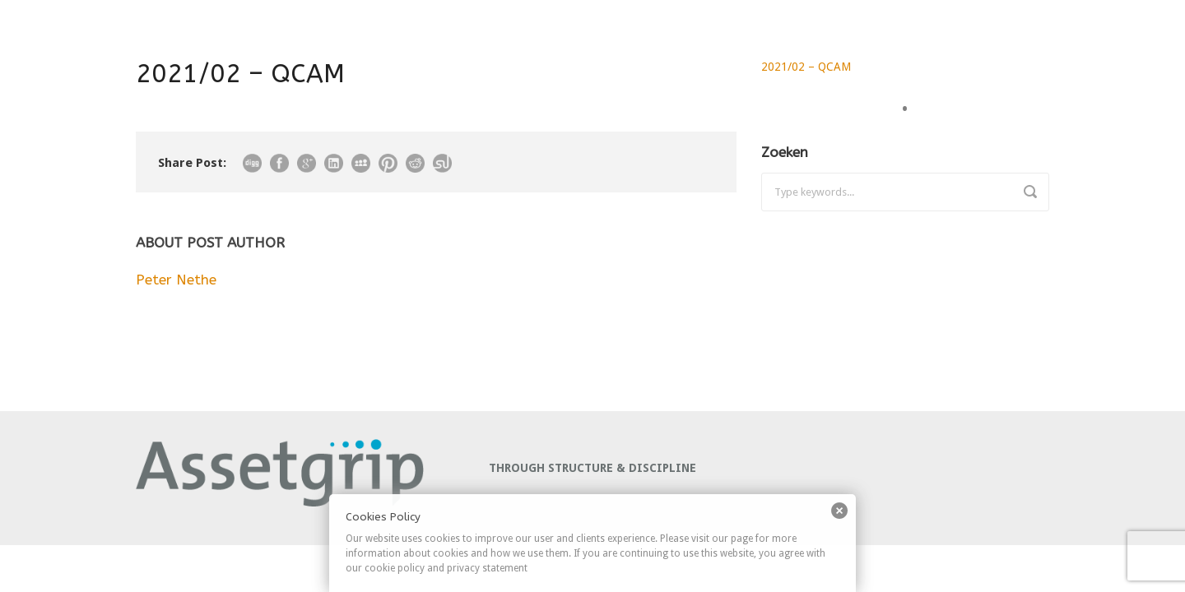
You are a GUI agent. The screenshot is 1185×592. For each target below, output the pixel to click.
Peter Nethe (176, 279)
